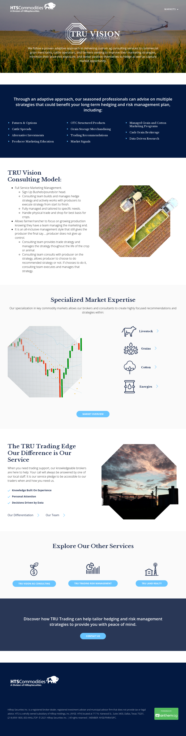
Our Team (52, 515)
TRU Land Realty (152, 583)
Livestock (146, 331)
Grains (146, 348)
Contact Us (93, 636)
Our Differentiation (20, 515)
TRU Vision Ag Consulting (34, 583)
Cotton (146, 367)
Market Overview (93, 414)
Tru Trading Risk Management (93, 583)
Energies (146, 386)
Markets (171, 9)
